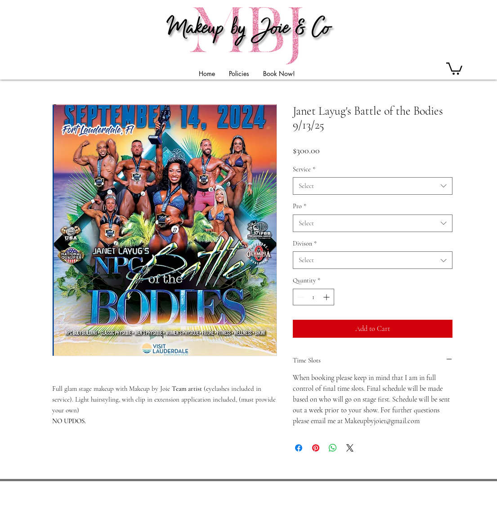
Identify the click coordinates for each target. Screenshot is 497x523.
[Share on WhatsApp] (332, 448)
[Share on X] (350, 448)
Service (304, 169)
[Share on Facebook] (298, 448)
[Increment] (327, 297)
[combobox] (372, 186)
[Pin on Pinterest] (315, 448)
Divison (305, 243)
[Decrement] (299, 297)
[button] (454, 68)
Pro (299, 206)
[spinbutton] (313, 297)
